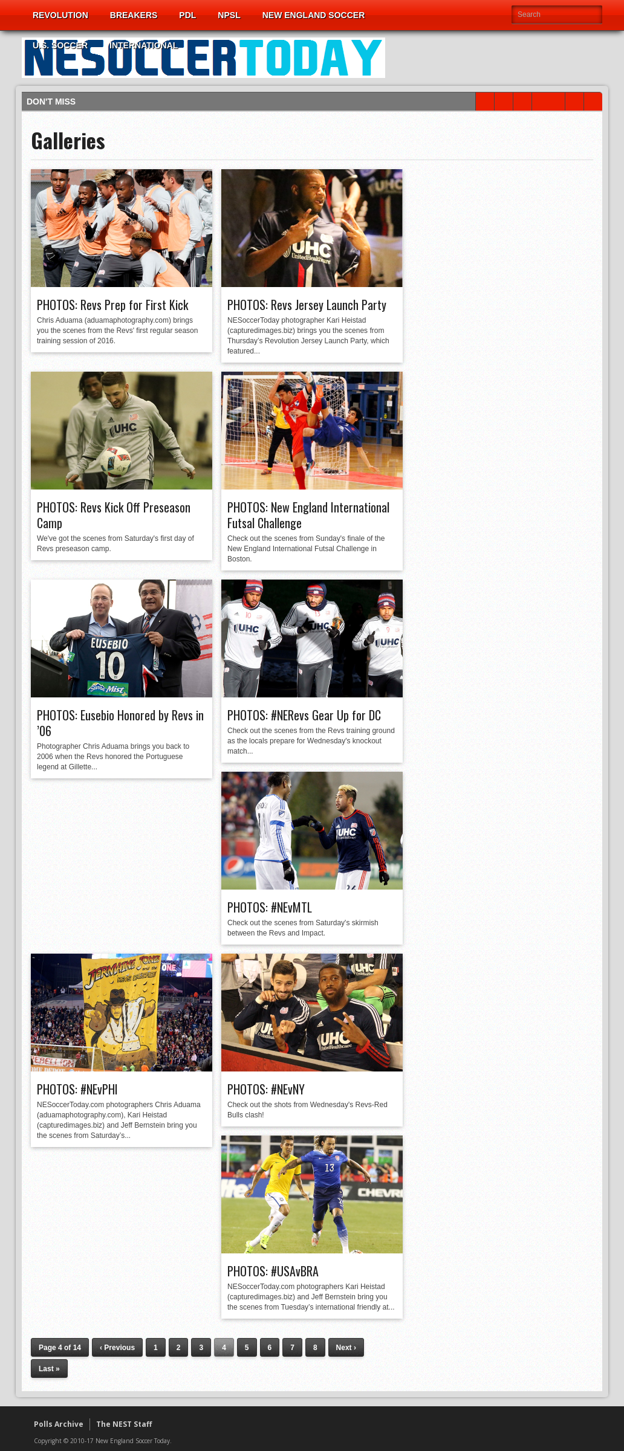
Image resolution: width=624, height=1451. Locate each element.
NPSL (229, 15)
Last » (49, 1369)
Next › (346, 1347)
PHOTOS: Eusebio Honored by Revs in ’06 (120, 723)
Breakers (134, 15)
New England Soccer (313, 15)
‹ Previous (117, 1347)
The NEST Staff (124, 1424)
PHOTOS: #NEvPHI (77, 1089)
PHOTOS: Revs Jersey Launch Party (306, 305)
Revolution (60, 15)
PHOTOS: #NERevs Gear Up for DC (304, 715)
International (143, 45)
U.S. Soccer (60, 45)
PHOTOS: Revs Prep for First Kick (112, 305)
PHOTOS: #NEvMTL (269, 907)
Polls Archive (58, 1424)
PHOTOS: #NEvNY (266, 1089)
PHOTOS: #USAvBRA (273, 1271)
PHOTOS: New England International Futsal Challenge (308, 515)
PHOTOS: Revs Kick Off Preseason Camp (113, 515)
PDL (187, 15)
